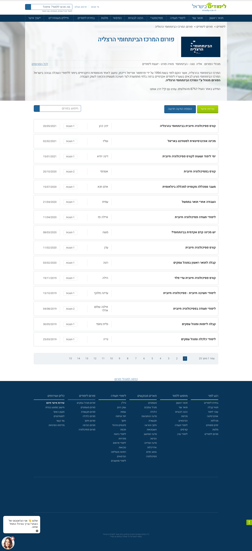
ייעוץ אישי (34, 18)
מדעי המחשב (150, 434)
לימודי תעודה (177, 18)
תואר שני (197, 18)
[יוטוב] (130, 496)
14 (78, 358)
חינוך (123, 420)
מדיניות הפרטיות (56, 425)
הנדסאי (117, 18)
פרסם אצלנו (81, 7)
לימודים (220, 27)
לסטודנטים (59, 416)
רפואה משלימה (118, 452)
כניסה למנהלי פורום (126, 379)
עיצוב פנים (151, 452)
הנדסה (153, 438)
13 (86, 358)
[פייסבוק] (123, 496)
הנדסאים (183, 420)
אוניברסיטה (212, 416)
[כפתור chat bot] (8, 543)
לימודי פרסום (119, 443)
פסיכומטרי (156, 18)
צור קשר (60, 420)
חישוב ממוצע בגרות (54, 407)
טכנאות (122, 447)
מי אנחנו (95, 7)
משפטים (152, 403)
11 (103, 358)
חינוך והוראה (150, 425)
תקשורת (153, 420)
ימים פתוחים (212, 425)
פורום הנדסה (89, 425)
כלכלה (153, 412)
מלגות (104, 18)
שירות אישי (207, 109)
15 (70, 358)
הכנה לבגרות (135, 18)
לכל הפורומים (40, 64)
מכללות (214, 420)
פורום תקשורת (88, 412)
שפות (123, 412)
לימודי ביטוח (120, 434)
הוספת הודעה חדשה (180, 109)
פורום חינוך (90, 420)
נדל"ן (123, 403)
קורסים (184, 429)
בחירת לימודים (86, 18)
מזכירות (122, 438)
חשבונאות (152, 429)
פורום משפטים (88, 407)
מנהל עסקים (150, 407)
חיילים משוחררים (59, 18)
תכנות (123, 429)
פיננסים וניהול (119, 425)
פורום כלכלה (89, 416)
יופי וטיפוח (121, 416)
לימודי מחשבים (118, 461)
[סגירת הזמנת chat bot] (37, 531)
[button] (126, 126)
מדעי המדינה (150, 443)
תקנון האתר (58, 412)
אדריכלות (152, 447)
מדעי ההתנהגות (149, 416)
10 (111, 358)
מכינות (184, 416)
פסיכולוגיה (151, 456)
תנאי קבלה (213, 407)
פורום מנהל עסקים (86, 403)
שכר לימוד (213, 412)
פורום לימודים (204, 27)
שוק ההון (121, 407)
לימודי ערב (182, 434)
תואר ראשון (216, 18)
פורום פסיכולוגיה (87, 429)
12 (95, 358)
